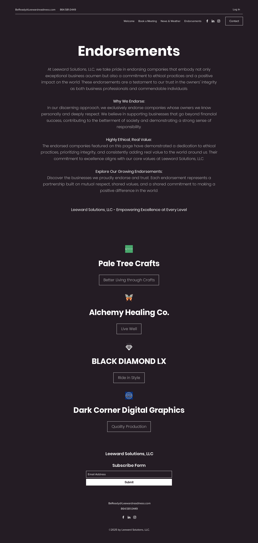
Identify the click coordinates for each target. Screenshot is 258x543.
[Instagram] (219, 21)
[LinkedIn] (213, 21)
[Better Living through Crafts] (129, 280)
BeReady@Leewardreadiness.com (35, 9)
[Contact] (234, 21)
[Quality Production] (129, 426)
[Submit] (129, 482)
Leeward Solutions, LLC (129, 454)
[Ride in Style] (129, 378)
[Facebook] (207, 21)
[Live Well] (129, 329)
